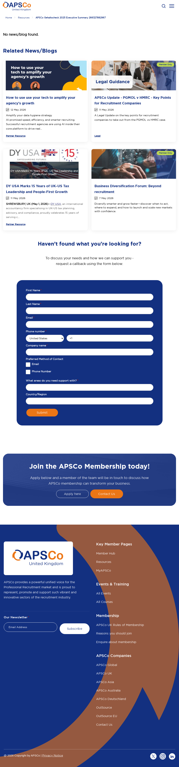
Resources (24, 17)
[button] (164, 6)
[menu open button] (171, 7)
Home (8, 17)
